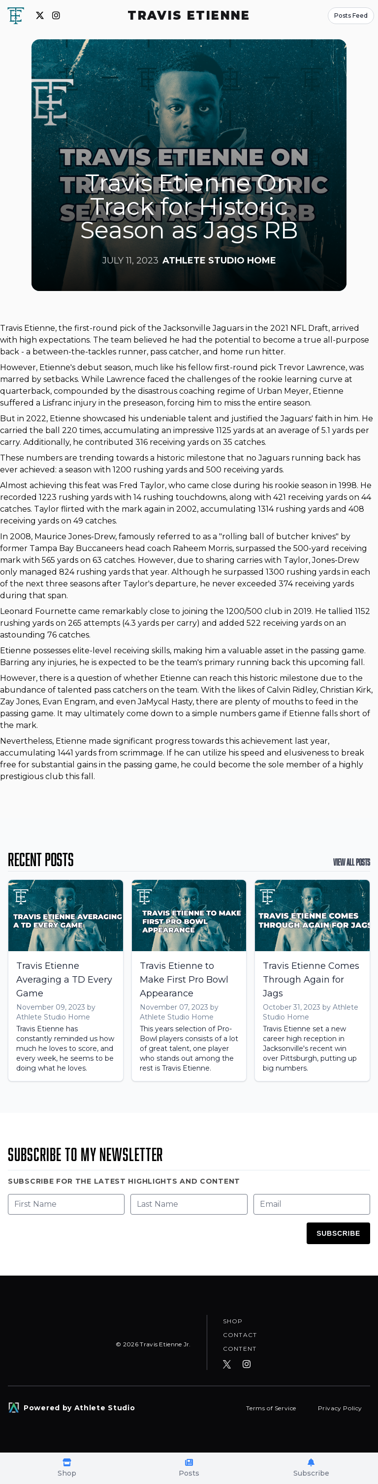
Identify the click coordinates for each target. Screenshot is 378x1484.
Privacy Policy (340, 1408)
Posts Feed (351, 15)
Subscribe (338, 1233)
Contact (240, 1334)
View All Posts (351, 862)
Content (239, 1348)
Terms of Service (272, 1408)
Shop (233, 1320)
